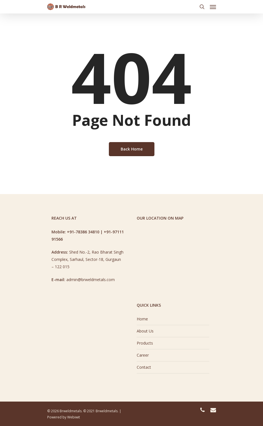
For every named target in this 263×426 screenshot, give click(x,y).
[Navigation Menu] (213, 7)
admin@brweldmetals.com (90, 279)
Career (143, 355)
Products (145, 343)
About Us (145, 331)
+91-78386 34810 (83, 231)
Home (142, 319)
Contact (144, 367)
